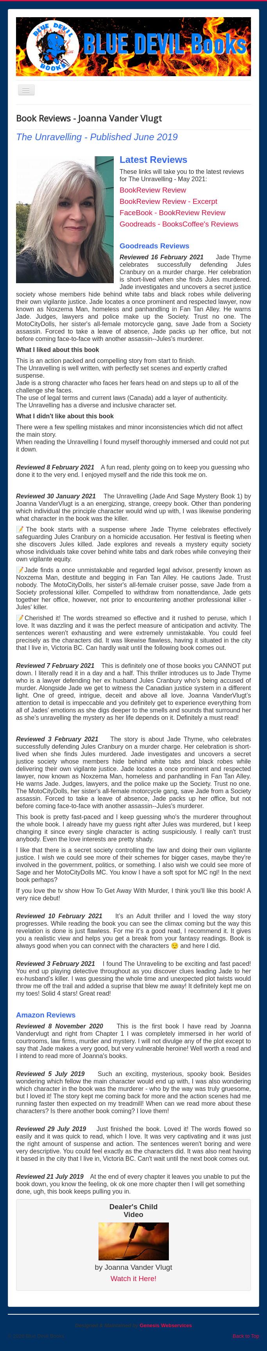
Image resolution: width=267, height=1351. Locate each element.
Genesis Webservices (166, 1325)
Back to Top (246, 1336)
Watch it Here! (134, 1278)
